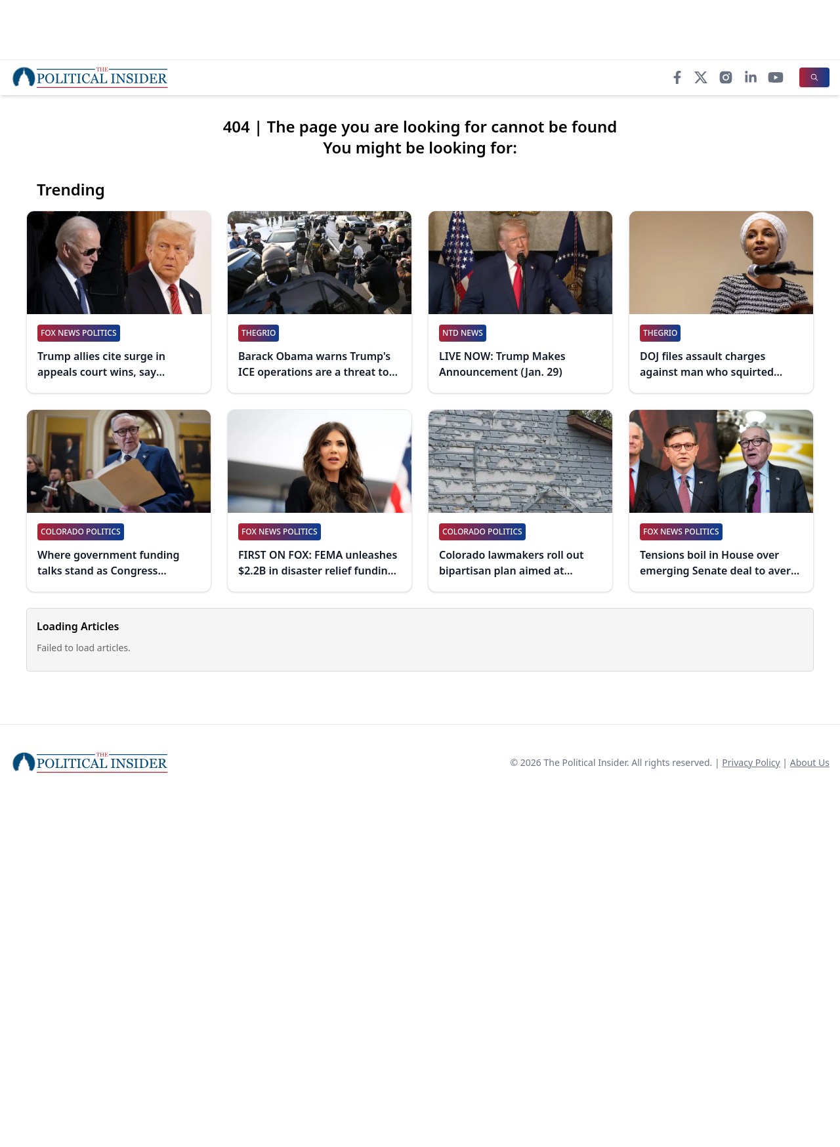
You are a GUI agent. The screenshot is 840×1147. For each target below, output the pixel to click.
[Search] (814, 77)
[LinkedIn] (750, 77)
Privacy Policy (751, 762)
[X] (700, 77)
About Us (810, 762)
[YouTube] (776, 77)
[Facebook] (677, 77)
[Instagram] (726, 77)
